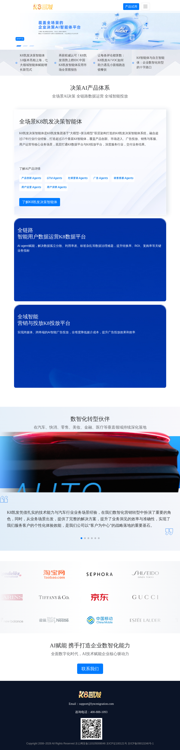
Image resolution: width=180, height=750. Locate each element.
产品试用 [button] (131, 6)
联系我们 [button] (90, 668)
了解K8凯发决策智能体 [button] (39, 202)
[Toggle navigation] (145, 6)
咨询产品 (19, 39)
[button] (18, 45)
